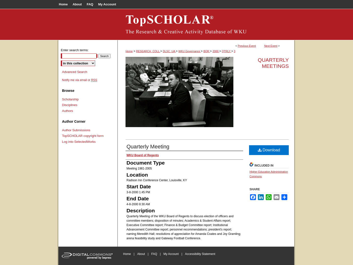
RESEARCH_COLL (148, 51)
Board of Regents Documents (206, 24)
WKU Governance (189, 51)
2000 (216, 51)
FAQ (154, 254)
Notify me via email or (79, 80)
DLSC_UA (169, 51)
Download (269, 150)
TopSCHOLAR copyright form (83, 136)
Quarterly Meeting (147, 147)
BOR (206, 51)
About (141, 254)
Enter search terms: (74, 50)
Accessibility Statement (200, 254)
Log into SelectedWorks (79, 142)
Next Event (270, 45)
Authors (67, 111)
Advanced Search (74, 72)
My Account (171, 254)
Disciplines (69, 105)
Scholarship (70, 99)
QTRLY (226, 51)
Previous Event (247, 45)
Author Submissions (76, 130)
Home (129, 51)
